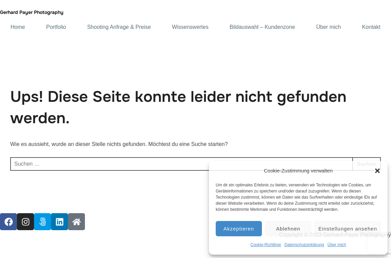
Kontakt (371, 27)
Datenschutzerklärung (304, 244)
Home (18, 27)
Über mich (336, 244)
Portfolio (56, 27)
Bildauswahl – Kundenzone (262, 27)
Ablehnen (288, 229)
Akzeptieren (239, 229)
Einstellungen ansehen (347, 229)
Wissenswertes (190, 27)
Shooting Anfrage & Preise (119, 27)
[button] (377, 170)
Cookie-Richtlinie (265, 244)
